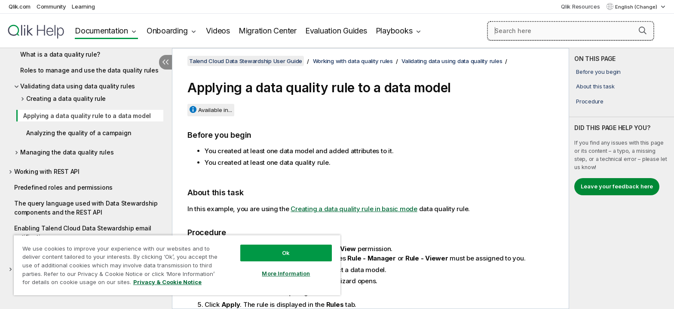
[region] (177, 265)
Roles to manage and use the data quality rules (89, 70)
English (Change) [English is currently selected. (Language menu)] (637, 7)
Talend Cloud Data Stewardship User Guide (245, 61)
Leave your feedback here (617, 186)
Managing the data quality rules (66, 152)
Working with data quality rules (353, 61)
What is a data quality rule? (60, 54)
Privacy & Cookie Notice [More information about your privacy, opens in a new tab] (167, 282)
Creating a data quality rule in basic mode (354, 209)
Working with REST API (47, 171)
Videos (218, 30)
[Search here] (570, 31)
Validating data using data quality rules (77, 86)
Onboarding (167, 30)
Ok (286, 252)
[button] (642, 30)
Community (51, 6)
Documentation (101, 30)
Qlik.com (20, 6)
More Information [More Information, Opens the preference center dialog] (286, 273)
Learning (83, 6)
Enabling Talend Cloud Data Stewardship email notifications (82, 232)
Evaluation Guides (336, 30)
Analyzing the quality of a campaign (78, 132)
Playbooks (394, 30)
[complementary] (621, 178)
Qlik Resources (580, 6)
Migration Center (268, 30)
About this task (595, 86)
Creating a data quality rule (66, 98)
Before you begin (598, 71)
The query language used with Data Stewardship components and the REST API (86, 208)
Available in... (215, 109)
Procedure (590, 101)
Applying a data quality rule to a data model (87, 115)
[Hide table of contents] (165, 62)
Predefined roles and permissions (63, 187)
